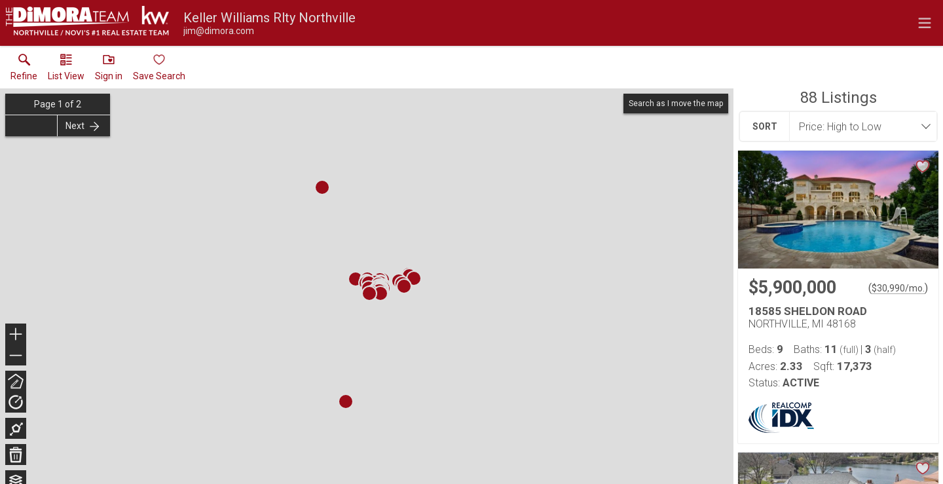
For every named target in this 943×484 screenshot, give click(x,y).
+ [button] (16, 335)
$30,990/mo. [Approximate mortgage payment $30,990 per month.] (898, 288)
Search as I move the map (676, 103)
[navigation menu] (924, 22)
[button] (66, 70)
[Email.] (218, 31)
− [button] (15, 355)
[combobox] (859, 126)
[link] (24, 70)
